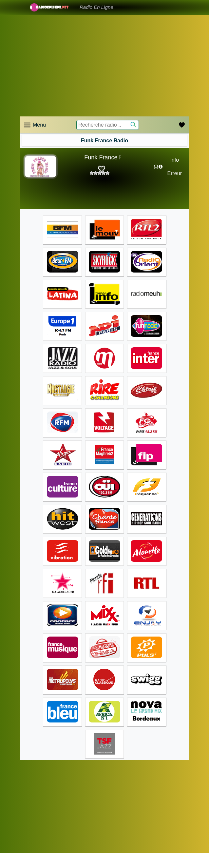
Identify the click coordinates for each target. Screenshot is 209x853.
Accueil (27, 778)
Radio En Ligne (96, 7)
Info (174, 160)
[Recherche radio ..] (107, 125)
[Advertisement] (104, 66)
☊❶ (158, 167)
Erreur (174, 173)
